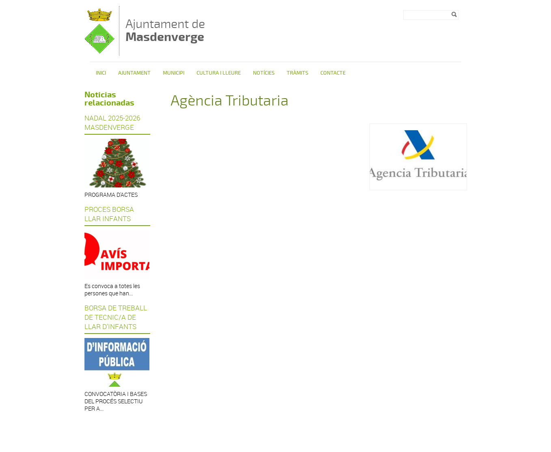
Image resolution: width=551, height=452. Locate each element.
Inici (101, 73)
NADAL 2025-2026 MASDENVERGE (112, 122)
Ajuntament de (165, 30)
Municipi (173, 73)
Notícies (263, 73)
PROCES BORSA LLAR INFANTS (109, 213)
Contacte (333, 73)
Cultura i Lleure (219, 73)
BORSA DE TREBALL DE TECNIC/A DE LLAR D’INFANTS (115, 317)
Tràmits (297, 73)
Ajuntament (134, 73)
